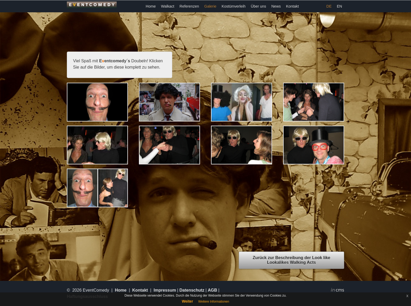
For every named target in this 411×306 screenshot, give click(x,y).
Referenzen (189, 6)
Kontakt (292, 6)
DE (329, 6)
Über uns (258, 6)
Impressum (165, 290)
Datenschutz (191, 290)
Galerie (210, 6)
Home (151, 6)
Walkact (167, 6)
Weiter (187, 301)
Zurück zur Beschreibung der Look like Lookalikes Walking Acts (291, 260)
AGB (212, 290)
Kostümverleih (234, 6)
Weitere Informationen (213, 301)
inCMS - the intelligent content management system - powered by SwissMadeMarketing (337, 290)
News (276, 6)
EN (339, 6)
